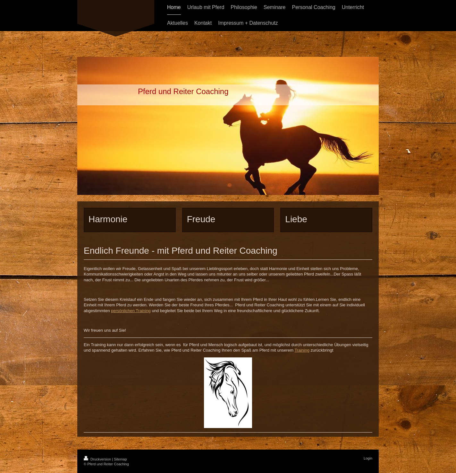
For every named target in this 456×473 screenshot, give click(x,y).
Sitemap (120, 459)
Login (368, 458)
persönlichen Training (131, 310)
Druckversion (98, 459)
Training (301, 350)
